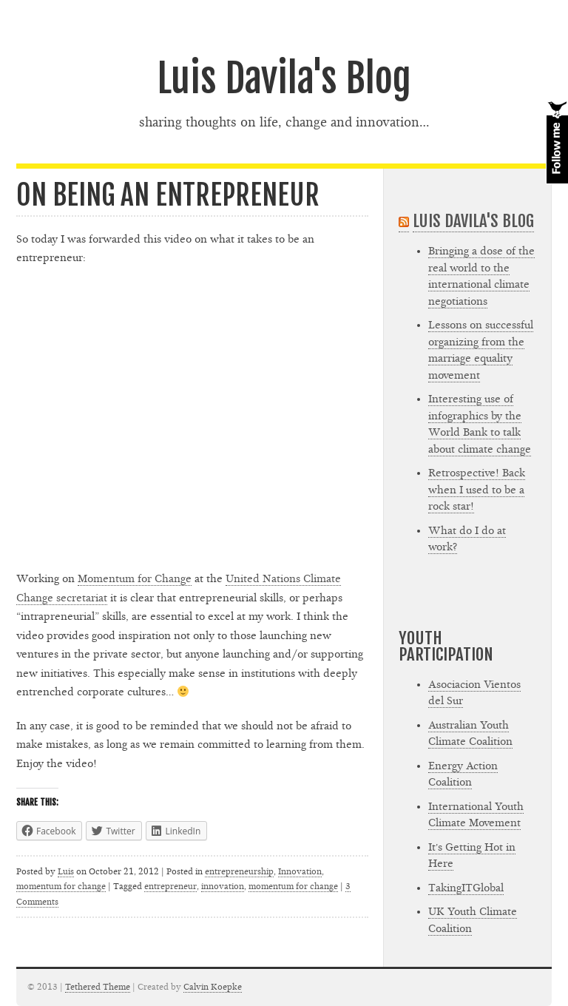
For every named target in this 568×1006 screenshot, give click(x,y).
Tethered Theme (97, 987)
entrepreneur (170, 886)
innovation (222, 886)
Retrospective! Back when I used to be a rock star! (476, 490)
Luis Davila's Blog (284, 78)
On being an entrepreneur (168, 195)
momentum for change (61, 886)
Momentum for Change (135, 579)
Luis (66, 871)
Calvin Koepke (212, 987)
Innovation (300, 871)
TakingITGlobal (466, 888)
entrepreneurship (239, 871)
